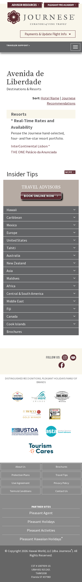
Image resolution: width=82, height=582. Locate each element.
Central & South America (41, 293)
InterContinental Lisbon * (30, 146)
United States (41, 240)
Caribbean (41, 217)
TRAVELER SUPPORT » (18, 45)
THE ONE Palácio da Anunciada (34, 152)
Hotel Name (50, 98)
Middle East (41, 301)
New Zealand (41, 262)
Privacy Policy (61, 483)
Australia (41, 255)
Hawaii (41, 209)
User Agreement (21, 483)
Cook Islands (41, 323)
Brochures (14, 331)
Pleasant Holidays (41, 521)
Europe (41, 232)
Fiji (41, 308)
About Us (20, 466)
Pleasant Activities (41, 530)
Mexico (41, 224)
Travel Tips (62, 475)
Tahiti (41, 247)
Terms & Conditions (20, 491)
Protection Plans (21, 475)
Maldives (41, 278)
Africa (41, 285)
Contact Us (61, 491)
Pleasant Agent (41, 513)
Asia (41, 270)
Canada (41, 316)
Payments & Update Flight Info (48, 34)
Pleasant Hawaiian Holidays (41, 538)
